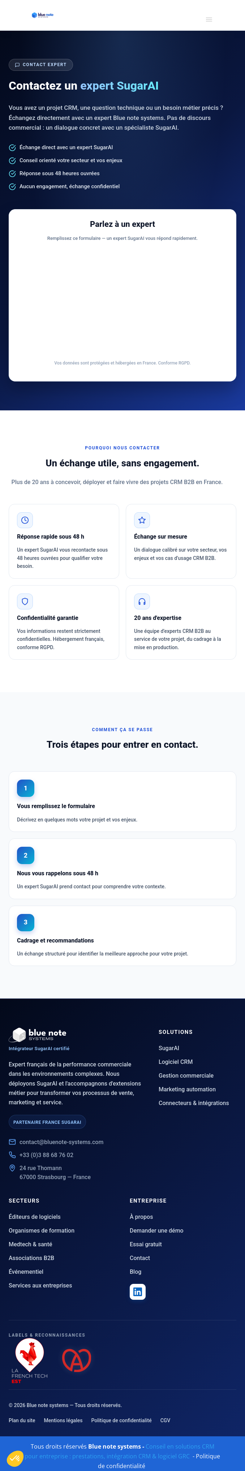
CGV (165, 1420)
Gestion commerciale (186, 1075)
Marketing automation (187, 1089)
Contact (140, 1258)
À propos (141, 1216)
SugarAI (169, 1048)
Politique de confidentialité (121, 1420)
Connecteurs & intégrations (194, 1103)
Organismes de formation (41, 1230)
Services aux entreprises (40, 1285)
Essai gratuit (146, 1244)
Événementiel (26, 1271)
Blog (135, 1271)
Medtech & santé (30, 1244)
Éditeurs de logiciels (35, 1216)
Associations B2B (31, 1258)
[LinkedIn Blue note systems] (138, 1292)
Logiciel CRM (176, 1061)
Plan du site (22, 1420)
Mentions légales (63, 1420)
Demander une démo (157, 1230)
